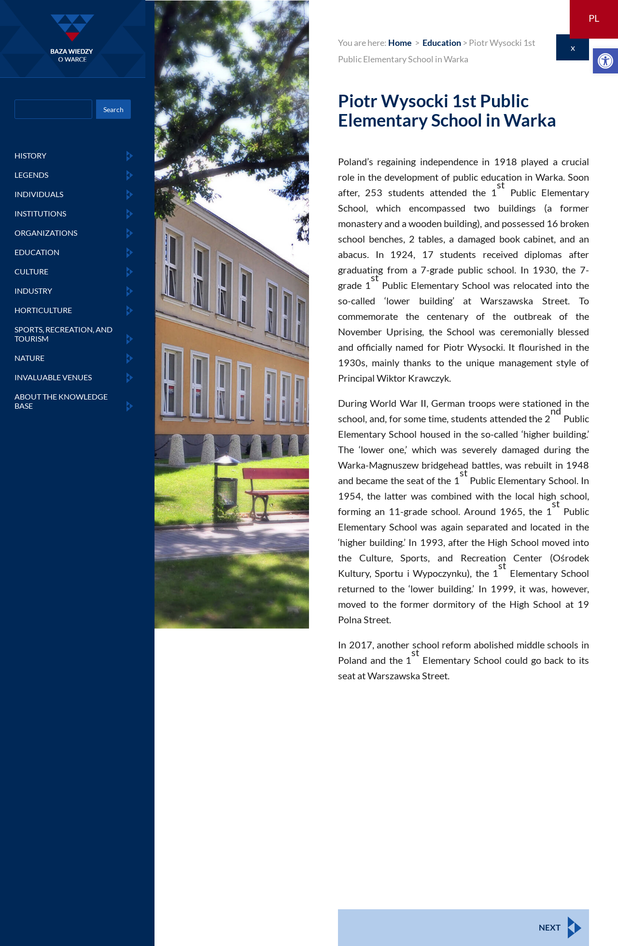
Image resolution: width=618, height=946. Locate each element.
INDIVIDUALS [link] (38, 194)
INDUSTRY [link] (33, 290)
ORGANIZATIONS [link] (45, 232)
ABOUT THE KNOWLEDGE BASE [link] (61, 401)
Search (113, 109)
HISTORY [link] (30, 155)
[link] (605, 60)
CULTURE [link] (31, 271)
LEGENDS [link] (31, 174)
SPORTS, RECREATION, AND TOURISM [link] (63, 334)
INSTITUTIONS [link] (40, 213)
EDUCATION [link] (36, 252)
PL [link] (594, 18)
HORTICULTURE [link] (43, 310)
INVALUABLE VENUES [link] (53, 377)
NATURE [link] (29, 357)
